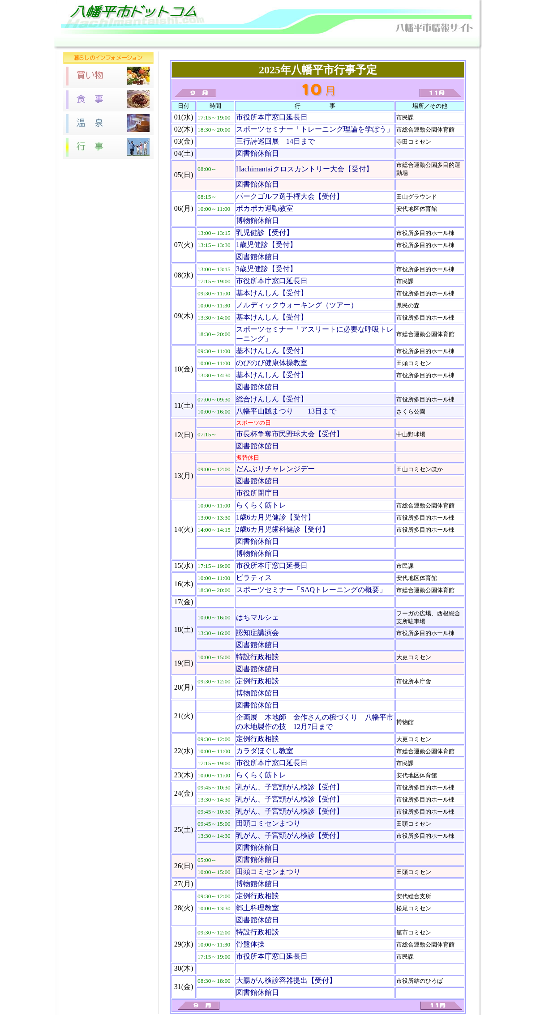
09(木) (183, 316)
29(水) (183, 944)
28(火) (183, 908)
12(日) (183, 435)
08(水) (183, 275)
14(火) (183, 529)
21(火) (183, 716)
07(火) (183, 244)
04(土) (183, 153)
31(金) (183, 986)
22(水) (183, 751)
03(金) (183, 141)
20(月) (183, 687)
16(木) (183, 584)
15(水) (183, 565)
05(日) (183, 175)
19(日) (183, 663)
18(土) (183, 629)
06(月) (183, 208)
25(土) (183, 829)
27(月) (183, 883)
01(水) (183, 117)
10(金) (183, 369)
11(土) (183, 405)
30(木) (183, 968)
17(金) (183, 602)
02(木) (183, 129)
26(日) (183, 866)
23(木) (183, 775)
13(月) (183, 475)
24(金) (183, 793)
